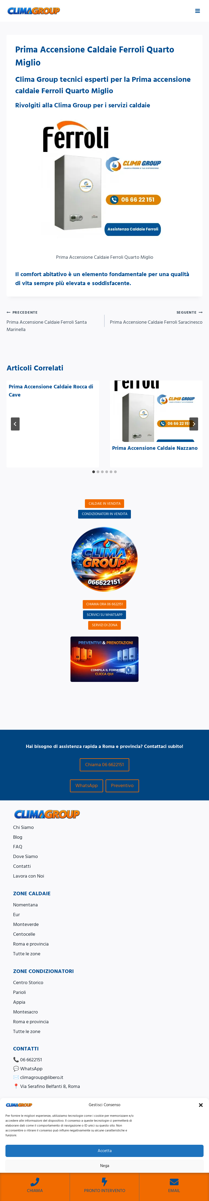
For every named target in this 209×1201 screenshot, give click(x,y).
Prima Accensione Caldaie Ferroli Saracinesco (155, 317)
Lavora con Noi (28, 876)
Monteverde (26, 924)
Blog (17, 837)
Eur (16, 914)
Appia (19, 1002)
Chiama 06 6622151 (104, 764)
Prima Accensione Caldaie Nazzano (155, 448)
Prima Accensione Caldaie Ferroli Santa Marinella (53, 321)
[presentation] (156, 411)
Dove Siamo (25, 856)
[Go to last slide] (15, 424)
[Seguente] (193, 424)
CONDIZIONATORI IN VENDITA (104, 513)
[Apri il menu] (197, 11)
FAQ (17, 846)
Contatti (22, 866)
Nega (104, 1166)
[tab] (93, 471)
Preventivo (122, 785)
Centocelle (24, 934)
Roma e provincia (31, 944)
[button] (201, 1105)
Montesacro (25, 1012)
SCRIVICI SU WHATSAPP (104, 614)
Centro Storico (28, 982)
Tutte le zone (26, 953)
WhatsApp (86, 785)
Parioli (19, 992)
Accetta (105, 1151)
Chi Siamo (23, 827)
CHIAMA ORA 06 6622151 (104, 604)
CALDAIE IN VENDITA (105, 503)
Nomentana (25, 904)
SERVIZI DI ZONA (104, 625)
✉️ (38, 1077)
